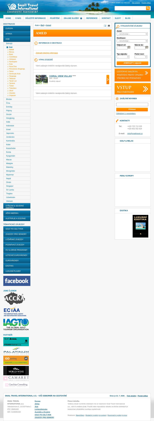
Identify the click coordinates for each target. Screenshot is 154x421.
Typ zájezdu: (122, 54)
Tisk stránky (136, 3)
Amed (48, 25)
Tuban (11, 86)
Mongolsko (10, 171)
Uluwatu (12, 93)
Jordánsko (10, 137)
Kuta (11, 64)
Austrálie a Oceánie (16, 218)
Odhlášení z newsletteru (126, 114)
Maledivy (9, 167)
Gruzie (8, 114)
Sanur (11, 71)
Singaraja (12, 76)
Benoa (11, 52)
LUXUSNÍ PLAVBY (13, 271)
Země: (119, 31)
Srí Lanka (10, 190)
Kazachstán (11, 148)
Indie (8, 122)
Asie (8, 39)
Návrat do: (139, 45)
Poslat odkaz (143, 396)
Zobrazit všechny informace (47, 53)
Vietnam (9, 201)
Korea (8, 152)
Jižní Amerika (12, 213)
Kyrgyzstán (10, 156)
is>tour (124, 415)
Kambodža (10, 141)
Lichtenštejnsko (41, 409)
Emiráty (9, 107)
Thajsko (9, 194)
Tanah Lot (12, 81)
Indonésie (10, 126)
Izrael (8, 129)
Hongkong (10, 118)
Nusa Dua (13, 66)
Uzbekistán (10, 197)
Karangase (13, 61)
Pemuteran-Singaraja (17, 69)
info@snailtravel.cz (135, 133)
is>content (102, 415)
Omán (8, 182)
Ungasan (12, 95)
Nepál (8, 178)
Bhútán (9, 99)
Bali (42, 25)
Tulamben (13, 88)
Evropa (9, 28)
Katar (8, 145)
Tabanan (12, 78)
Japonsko (10, 133)
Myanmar (10, 175)
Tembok (12, 83)
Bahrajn (9, 43)
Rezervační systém (115, 415)
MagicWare (80, 415)
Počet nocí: (139, 54)
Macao (9, 160)
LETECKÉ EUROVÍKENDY (16, 255)
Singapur (9, 186)
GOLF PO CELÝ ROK (14, 229)
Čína (8, 103)
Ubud (11, 90)
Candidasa (13, 57)
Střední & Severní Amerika (15, 207)
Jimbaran (12, 59)
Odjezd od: (121, 45)
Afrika (9, 34)
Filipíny (9, 111)
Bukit (11, 54)
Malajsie (9, 163)
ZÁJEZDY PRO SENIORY (16, 234)
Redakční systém (92, 415)
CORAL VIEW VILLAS (60, 76)
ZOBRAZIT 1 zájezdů (132, 63)
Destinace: (121, 38)
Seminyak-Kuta (14, 74)
